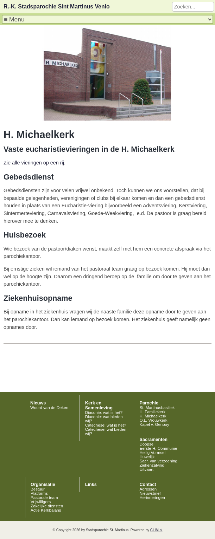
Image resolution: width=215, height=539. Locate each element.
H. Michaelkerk (152, 416)
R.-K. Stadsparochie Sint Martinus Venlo (57, 6)
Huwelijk (146, 457)
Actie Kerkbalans (46, 510)
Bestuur (38, 489)
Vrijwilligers (41, 502)
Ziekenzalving (151, 465)
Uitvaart (146, 469)
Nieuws (38, 403)
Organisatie (43, 484)
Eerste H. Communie (158, 448)
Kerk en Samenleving (99, 405)
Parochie (148, 403)
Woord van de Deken (49, 407)
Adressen (148, 489)
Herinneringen (152, 497)
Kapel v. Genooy (154, 424)
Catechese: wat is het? (105, 425)
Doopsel (146, 444)
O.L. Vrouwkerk (153, 420)
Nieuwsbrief (149, 493)
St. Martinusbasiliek (157, 407)
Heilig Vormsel (152, 452)
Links (91, 484)
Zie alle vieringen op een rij (34, 162)
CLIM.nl (156, 530)
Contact (147, 484)
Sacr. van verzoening (158, 461)
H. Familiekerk (152, 412)
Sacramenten (153, 439)
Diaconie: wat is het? (103, 412)
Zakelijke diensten (47, 506)
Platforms (39, 493)
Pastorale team (44, 497)
